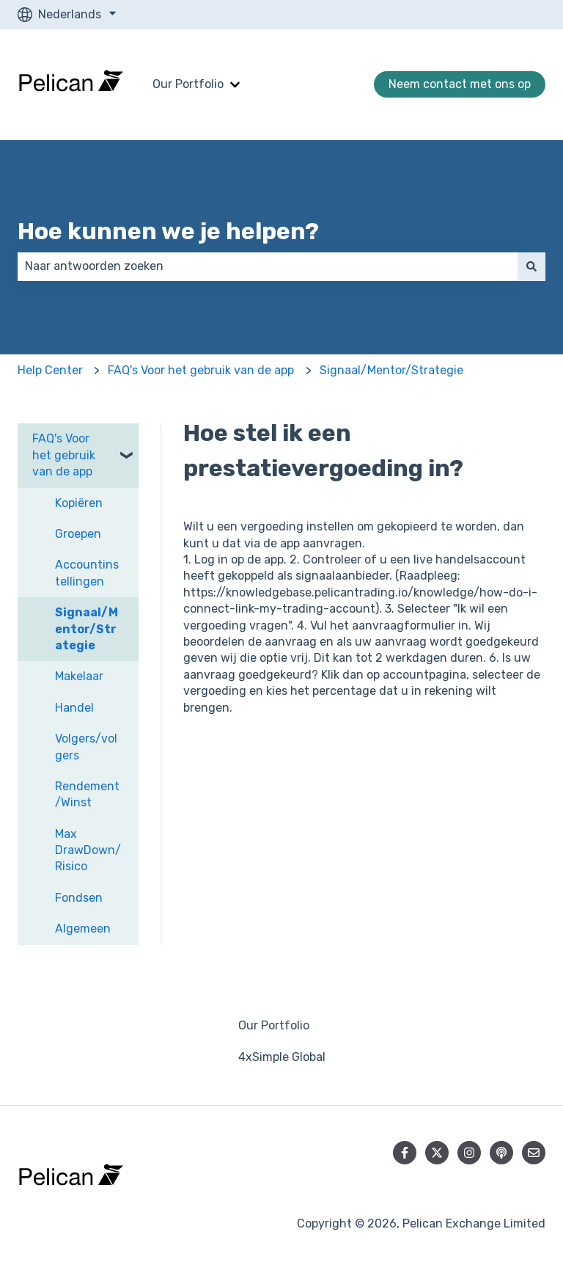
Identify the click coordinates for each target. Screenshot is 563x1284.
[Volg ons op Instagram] (469, 1152)
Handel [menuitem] (74, 708)
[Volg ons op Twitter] (437, 1152)
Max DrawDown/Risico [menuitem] (88, 850)
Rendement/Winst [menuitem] (87, 794)
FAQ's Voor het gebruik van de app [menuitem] (63, 454)
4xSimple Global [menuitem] (281, 1057)
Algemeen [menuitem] (83, 928)
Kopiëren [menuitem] (79, 503)
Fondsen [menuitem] (79, 898)
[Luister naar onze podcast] (501, 1152)
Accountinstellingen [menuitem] (87, 573)
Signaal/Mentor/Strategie (391, 370)
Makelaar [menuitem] (79, 676)
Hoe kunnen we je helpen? (168, 231)
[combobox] (268, 266)
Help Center (50, 370)
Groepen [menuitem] (78, 534)
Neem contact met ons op (460, 84)
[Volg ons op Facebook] (404, 1152)
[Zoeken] (531, 266)
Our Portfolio (188, 84)
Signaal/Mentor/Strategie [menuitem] (86, 628)
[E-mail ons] (533, 1152)
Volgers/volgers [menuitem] (86, 747)
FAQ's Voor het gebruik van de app (201, 370)
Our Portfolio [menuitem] (273, 1025)
